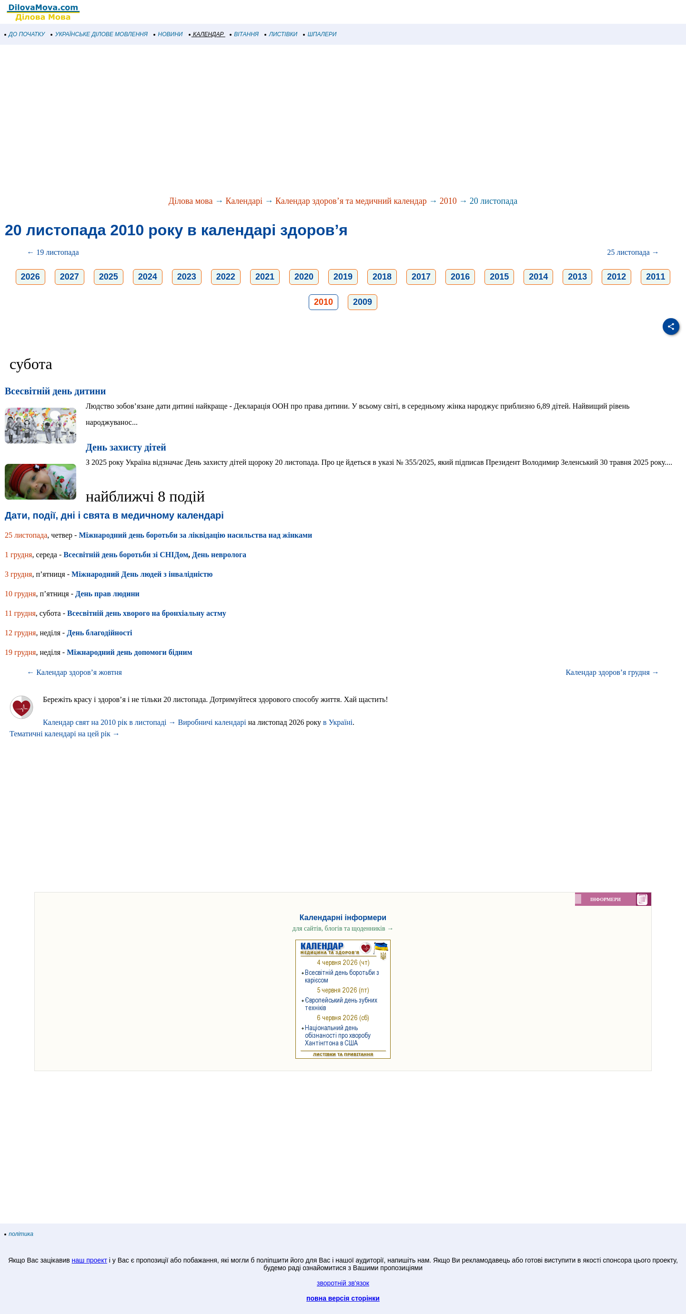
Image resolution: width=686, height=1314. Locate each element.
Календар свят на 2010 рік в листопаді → (109, 722)
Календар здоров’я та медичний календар (351, 201)
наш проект (89, 1260)
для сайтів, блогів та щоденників (343, 928)
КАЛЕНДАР (206, 34)
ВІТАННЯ (244, 34)
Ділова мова (191, 201)
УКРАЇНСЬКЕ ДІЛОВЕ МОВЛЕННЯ (99, 34)
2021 (264, 276)
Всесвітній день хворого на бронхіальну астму (146, 613)
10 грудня (20, 594)
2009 (362, 302)
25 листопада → (633, 252)
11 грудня (20, 613)
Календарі (243, 201)
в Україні (338, 722)
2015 (499, 276)
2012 (616, 276)
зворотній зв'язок (343, 1283)
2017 (421, 276)
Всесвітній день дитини (55, 391)
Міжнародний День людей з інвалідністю (141, 574)
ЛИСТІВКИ (281, 34)
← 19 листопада (53, 252)
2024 (147, 276)
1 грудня (18, 555)
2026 (30, 276)
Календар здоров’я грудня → (612, 672)
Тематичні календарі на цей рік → (65, 734)
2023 (186, 276)
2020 (303, 276)
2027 (69, 276)
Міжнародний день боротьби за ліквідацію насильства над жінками (195, 535)
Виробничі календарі (212, 722)
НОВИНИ (168, 34)
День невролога (219, 555)
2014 (538, 276)
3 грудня (18, 574)
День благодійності (99, 633)
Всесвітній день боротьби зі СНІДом (125, 555)
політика (19, 1234)
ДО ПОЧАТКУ (24, 34)
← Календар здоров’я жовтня (74, 672)
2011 (655, 276)
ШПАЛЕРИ (320, 34)
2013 (577, 276)
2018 (382, 276)
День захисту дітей (126, 447)
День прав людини (107, 594)
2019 (343, 276)
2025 (108, 276)
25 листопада (26, 535)
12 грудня (20, 633)
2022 (225, 276)
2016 (460, 276)
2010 (448, 201)
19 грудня (20, 652)
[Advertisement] (286, 121)
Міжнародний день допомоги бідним (129, 652)
